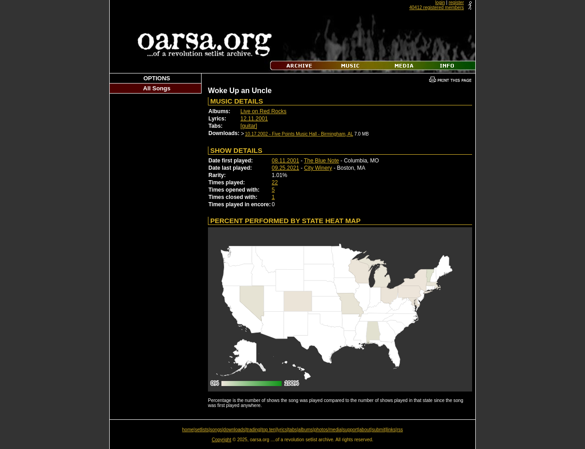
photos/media (327, 429)
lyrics (282, 429)
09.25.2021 (285, 168)
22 (275, 182)
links (391, 429)
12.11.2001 (254, 118)
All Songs (156, 88)
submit (378, 429)
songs (216, 429)
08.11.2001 (285, 160)
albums (305, 429)
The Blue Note (321, 160)
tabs (292, 429)
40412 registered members (436, 7)
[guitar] (248, 126)
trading (253, 429)
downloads (234, 429)
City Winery (318, 168)
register (456, 2)
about (365, 429)
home (188, 429)
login (440, 2)
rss (400, 429)
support (350, 429)
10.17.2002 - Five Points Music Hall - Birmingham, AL (299, 133)
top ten (268, 429)
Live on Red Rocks (263, 111)
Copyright (221, 439)
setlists (202, 429)
